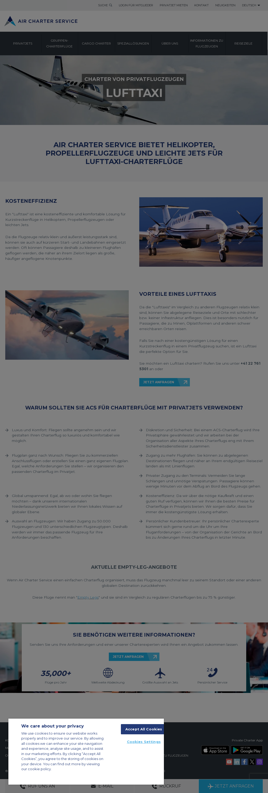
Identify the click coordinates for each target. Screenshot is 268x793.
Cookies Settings (144, 742)
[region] (86, 752)
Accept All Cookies (143, 729)
